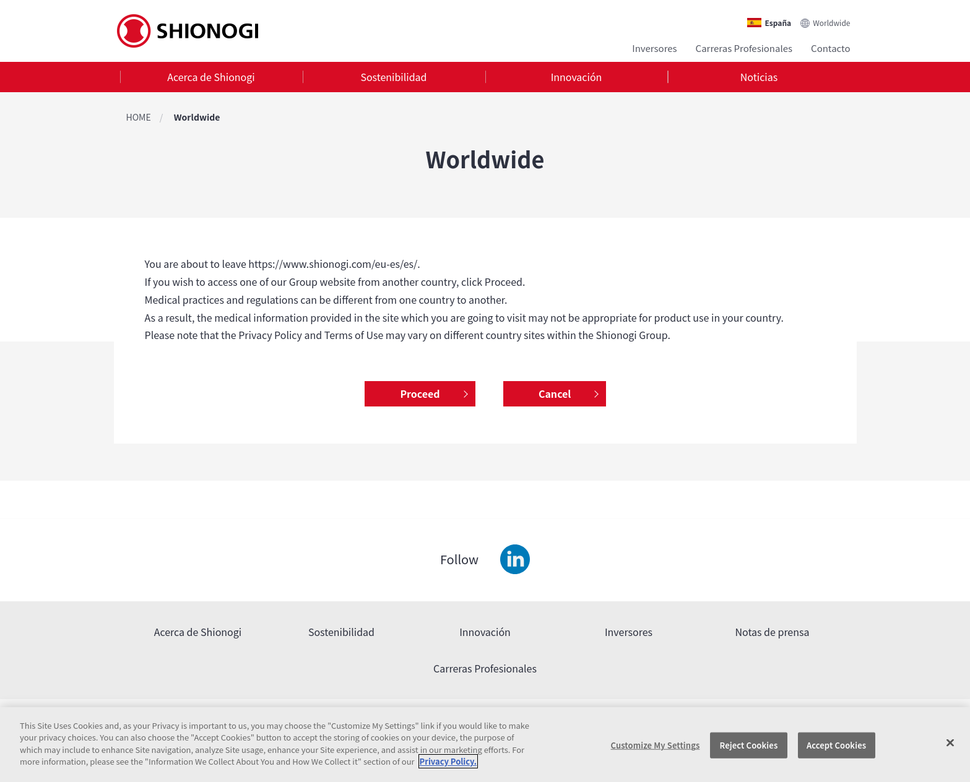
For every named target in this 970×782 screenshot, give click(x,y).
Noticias (758, 76)
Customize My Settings (655, 745)
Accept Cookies (836, 745)
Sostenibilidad (393, 76)
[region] (485, 744)
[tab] (211, 77)
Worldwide (831, 22)
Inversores (654, 47)
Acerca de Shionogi (210, 76)
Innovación (576, 76)
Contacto (830, 47)
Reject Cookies (749, 745)
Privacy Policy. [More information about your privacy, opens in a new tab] (448, 761)
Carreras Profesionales (744, 47)
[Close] (950, 743)
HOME (138, 117)
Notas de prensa (772, 631)
